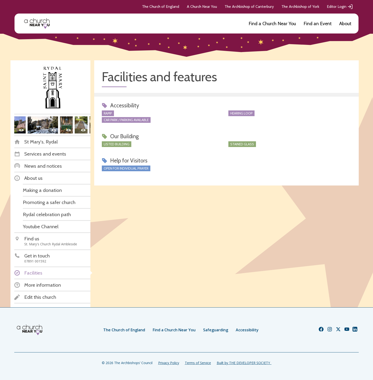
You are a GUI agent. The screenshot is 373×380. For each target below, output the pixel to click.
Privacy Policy (168, 363)
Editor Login (340, 7)
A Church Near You (202, 6)
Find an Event (318, 23)
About (345, 23)
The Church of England (160, 6)
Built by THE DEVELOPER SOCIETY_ (244, 363)
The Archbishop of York (300, 6)
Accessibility (247, 329)
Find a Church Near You (272, 23)
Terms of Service (198, 363)
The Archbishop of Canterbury (249, 6)
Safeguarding (215, 329)
